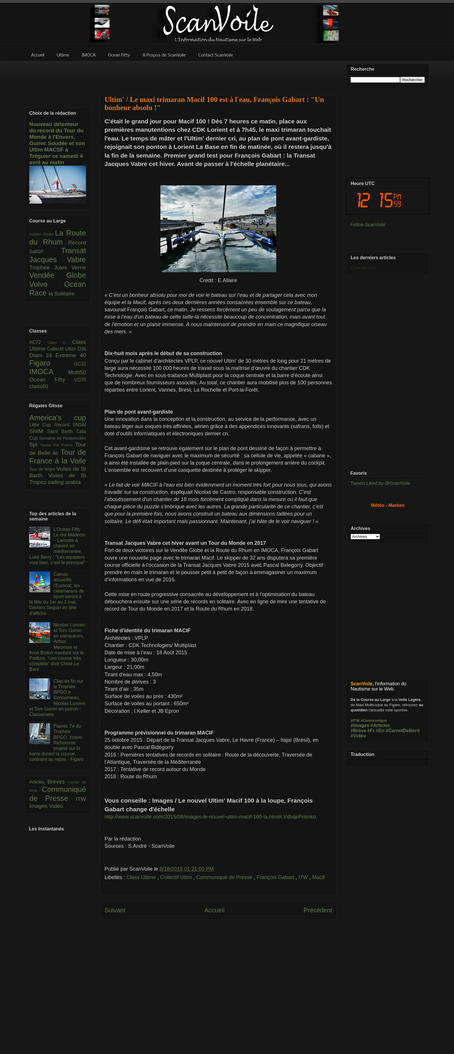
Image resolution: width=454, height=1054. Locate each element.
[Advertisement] (218, 74)
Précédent (318, 910)
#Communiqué (374, 720)
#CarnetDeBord (403, 730)
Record (77, 243)
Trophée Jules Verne (57, 267)
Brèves (57, 782)
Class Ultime (142, 877)
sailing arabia (64, 482)
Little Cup (41, 424)
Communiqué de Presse (225, 877)
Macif (318, 877)
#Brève (358, 730)
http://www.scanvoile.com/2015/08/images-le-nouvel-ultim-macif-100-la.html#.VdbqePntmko (210, 817)
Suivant (115, 910)
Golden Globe (42, 234)
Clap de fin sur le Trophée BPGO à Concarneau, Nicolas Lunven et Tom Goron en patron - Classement (57, 698)
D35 (82, 348)
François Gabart (276, 877)
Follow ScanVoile (368, 224)
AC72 (38, 342)
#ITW (355, 720)
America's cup (57, 418)
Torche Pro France (57, 445)
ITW (303, 877)
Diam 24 (42, 355)
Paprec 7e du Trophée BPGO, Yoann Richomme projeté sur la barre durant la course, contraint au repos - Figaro (56, 743)
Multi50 (77, 372)
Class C (59, 342)
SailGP (45, 251)
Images (39, 806)
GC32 (80, 363)
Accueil (214, 910)
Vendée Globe (57, 275)
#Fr (371, 730)
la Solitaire (62, 294)
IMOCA (48, 372)
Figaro (51, 363)
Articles (38, 781)
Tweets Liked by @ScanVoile (380, 483)
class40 (38, 386)
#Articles (380, 725)
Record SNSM (70, 424)
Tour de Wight (42, 469)
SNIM (38, 431)
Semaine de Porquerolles (62, 438)
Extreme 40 (71, 355)
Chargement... (365, 267)
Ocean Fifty (51, 380)
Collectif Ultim (176, 877)
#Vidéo (358, 735)
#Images (360, 725)
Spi (34, 444)
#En (380, 730)
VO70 (80, 379)
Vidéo (56, 806)
